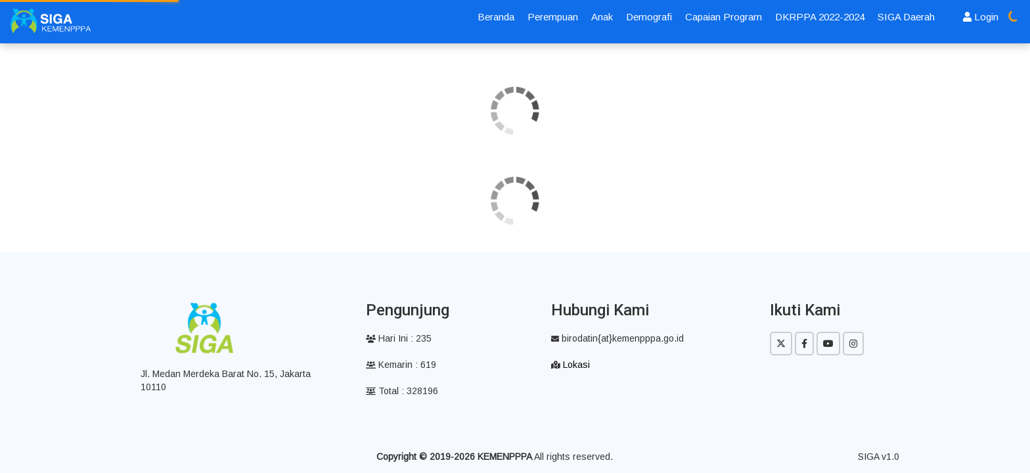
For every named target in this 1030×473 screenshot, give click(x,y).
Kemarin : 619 (401, 364)
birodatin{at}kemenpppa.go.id (617, 338)
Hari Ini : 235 (399, 338)
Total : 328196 (402, 391)
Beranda (496, 16)
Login (980, 16)
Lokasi (576, 364)
